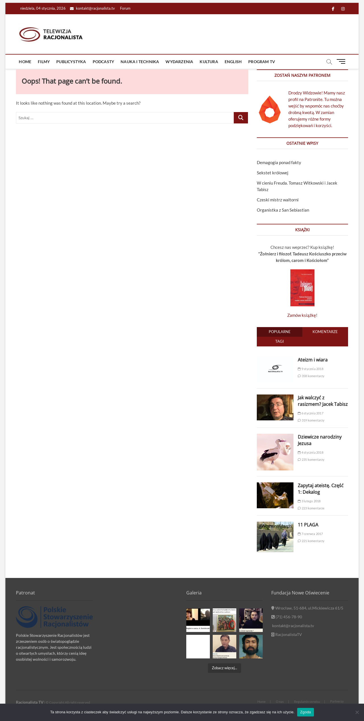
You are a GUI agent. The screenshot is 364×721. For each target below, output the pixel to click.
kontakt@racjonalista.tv (92, 8)
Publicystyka (71, 61)
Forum (125, 8)
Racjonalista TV (30, 702)
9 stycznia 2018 (310, 369)
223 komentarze (311, 508)
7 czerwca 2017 (310, 534)
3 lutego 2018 (309, 501)
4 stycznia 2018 (310, 452)
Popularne (280, 331)
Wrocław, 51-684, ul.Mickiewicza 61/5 (307, 608)
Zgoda (305, 712)
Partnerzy (337, 701)
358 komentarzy (311, 376)
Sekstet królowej (272, 172)
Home (25, 61)
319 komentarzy (311, 420)
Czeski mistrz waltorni (278, 199)
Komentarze (325, 331)
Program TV (261, 61)
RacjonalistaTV (286, 634)
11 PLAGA (308, 525)
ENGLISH (233, 61)
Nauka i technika (140, 61)
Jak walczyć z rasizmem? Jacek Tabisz (323, 400)
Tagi (279, 341)
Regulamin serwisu (307, 701)
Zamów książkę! (302, 315)
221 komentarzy (311, 541)
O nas (280, 701)
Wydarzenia (179, 61)
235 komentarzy (311, 459)
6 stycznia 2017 (310, 413)
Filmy (44, 61)
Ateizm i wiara (313, 360)
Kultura (209, 61)
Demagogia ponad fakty (279, 162)
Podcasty (103, 61)
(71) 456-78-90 (286, 616)
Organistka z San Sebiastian (283, 209)
